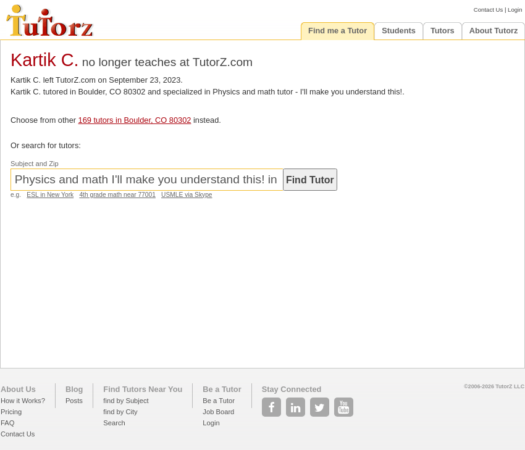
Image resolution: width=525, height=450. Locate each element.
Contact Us (488, 9)
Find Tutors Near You (142, 389)
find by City (120, 411)
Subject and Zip (34, 163)
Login (515, 9)
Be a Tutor (222, 389)
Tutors (442, 30)
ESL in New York (50, 194)
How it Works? (23, 400)
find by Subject (125, 400)
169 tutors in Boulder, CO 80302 (134, 120)
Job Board (218, 411)
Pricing (11, 411)
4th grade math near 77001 (117, 194)
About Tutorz (493, 30)
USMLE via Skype (186, 194)
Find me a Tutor (337, 30)
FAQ (7, 423)
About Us (18, 389)
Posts (74, 400)
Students (399, 30)
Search (114, 423)
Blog (74, 389)
